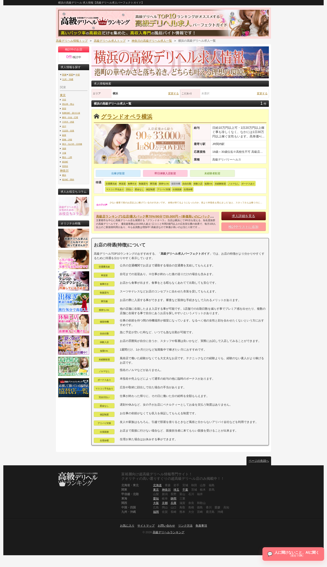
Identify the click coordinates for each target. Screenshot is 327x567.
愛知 (156, 498)
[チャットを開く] (292, 553)
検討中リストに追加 (243, 226)
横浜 (64, 175)
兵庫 (173, 503)
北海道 (157, 485)
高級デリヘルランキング (168, 532)
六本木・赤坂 (68, 122)
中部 (77, 74)
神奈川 (64, 170)
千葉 (185, 489)
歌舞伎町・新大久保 (71, 113)
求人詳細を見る (243, 216)
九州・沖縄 (67, 79)
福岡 (156, 511)
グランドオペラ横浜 (126, 117)
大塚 (64, 153)
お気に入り (127, 525)
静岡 (173, 498)
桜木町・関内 (68, 179)
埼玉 (176, 489)
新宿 (64, 108)
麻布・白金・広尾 (70, 117)
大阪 (156, 503)
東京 (63, 95)
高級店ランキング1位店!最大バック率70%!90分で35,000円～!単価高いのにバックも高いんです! (163, 216)
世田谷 (65, 166)
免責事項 (201, 525)
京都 (165, 503)
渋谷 (64, 99)
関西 (71, 74)
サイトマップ (146, 525)
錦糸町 (65, 162)
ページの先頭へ (259, 460)
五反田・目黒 (68, 130)
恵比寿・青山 (68, 104)
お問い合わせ (166, 525)
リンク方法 (185, 525)
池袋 (64, 148)
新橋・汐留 (67, 139)
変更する (173, 93)
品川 (64, 126)
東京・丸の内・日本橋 (72, 144)
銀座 (64, 135)
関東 (64, 74)
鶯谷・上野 (67, 157)
